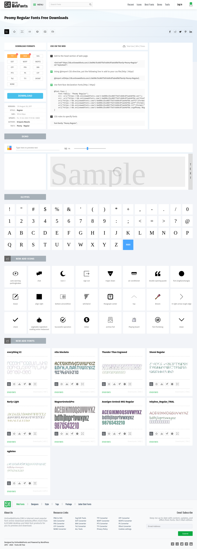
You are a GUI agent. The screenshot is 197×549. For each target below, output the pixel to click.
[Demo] (22, 31)
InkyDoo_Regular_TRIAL (161, 401)
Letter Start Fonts (84, 504)
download (25, 96)
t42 (12, 79)
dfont (37, 79)
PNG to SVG (58, 518)
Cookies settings (125, 529)
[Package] (37, 31)
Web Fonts (20, 504)
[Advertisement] (171, 86)
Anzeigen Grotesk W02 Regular (118, 401)
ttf (12, 56)
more (128, 245)
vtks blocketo (62, 352)
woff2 (38, 62)
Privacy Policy (102, 529)
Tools (167, 5)
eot (12, 62)
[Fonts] (52, 31)
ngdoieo (11, 451)
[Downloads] (19, 384)
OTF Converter (124, 518)
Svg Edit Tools (80, 518)
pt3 (12, 73)
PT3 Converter (102, 524)
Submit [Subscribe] (185, 534)
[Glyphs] (29, 31)
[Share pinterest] (185, 31)
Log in (179, 5)
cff (38, 73)
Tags (57, 504)
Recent (131, 5)
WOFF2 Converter (125, 521)
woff (25, 62)
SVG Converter (59, 521)
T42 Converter (80, 526)
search (90, 4)
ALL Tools (79, 529)
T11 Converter (102, 526)
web (25, 56)
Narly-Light (13, 401)
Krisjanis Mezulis (23, 122)
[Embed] (30, 384)
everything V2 (14, 352)
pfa (25, 67)
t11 (25, 79)
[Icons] (45, 31)
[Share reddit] (175, 31)
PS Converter (124, 524)
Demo (159, 5)
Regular (20, 110)
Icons (139, 5)
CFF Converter (59, 526)
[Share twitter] (180, 31)
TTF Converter (102, 518)
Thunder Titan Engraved (114, 352)
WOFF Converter (103, 521)
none (12, 84)
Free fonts (17, 5)
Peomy (19, 126)
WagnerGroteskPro (64, 401)
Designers (34, 504)
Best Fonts (149, 5)
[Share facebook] (170, 31)
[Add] (6, 31)
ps (25, 73)
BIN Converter (80, 524)
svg (37, 56)
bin (38, 67)
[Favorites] (14, 31)
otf (12, 67)
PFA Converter (59, 524)
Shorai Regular (157, 352)
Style (47, 504)
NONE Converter (60, 529)
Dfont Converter (125, 526)
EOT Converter (80, 521)
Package (69, 504)
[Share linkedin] (191, 31)
